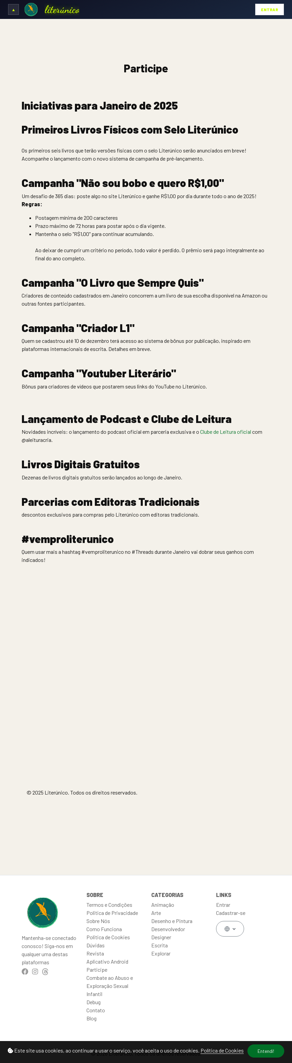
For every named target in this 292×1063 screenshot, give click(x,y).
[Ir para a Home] (31, 9)
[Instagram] (35, 971)
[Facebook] (25, 971)
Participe (96, 969)
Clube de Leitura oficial (225, 431)
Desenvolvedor (168, 929)
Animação (162, 904)
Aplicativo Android (107, 961)
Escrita (159, 945)
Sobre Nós (98, 921)
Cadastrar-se (230, 913)
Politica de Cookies (108, 937)
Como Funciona (104, 929)
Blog (91, 1018)
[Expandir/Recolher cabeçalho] (13, 9)
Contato (95, 1010)
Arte (156, 913)
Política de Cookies (222, 1050)
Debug (93, 1002)
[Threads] (45, 971)
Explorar (160, 953)
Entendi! (266, 1051)
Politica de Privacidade (112, 913)
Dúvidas (95, 945)
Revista (95, 953)
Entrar (269, 9)
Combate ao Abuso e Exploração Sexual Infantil (109, 985)
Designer (161, 937)
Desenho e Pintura (171, 921)
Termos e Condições (109, 904)
